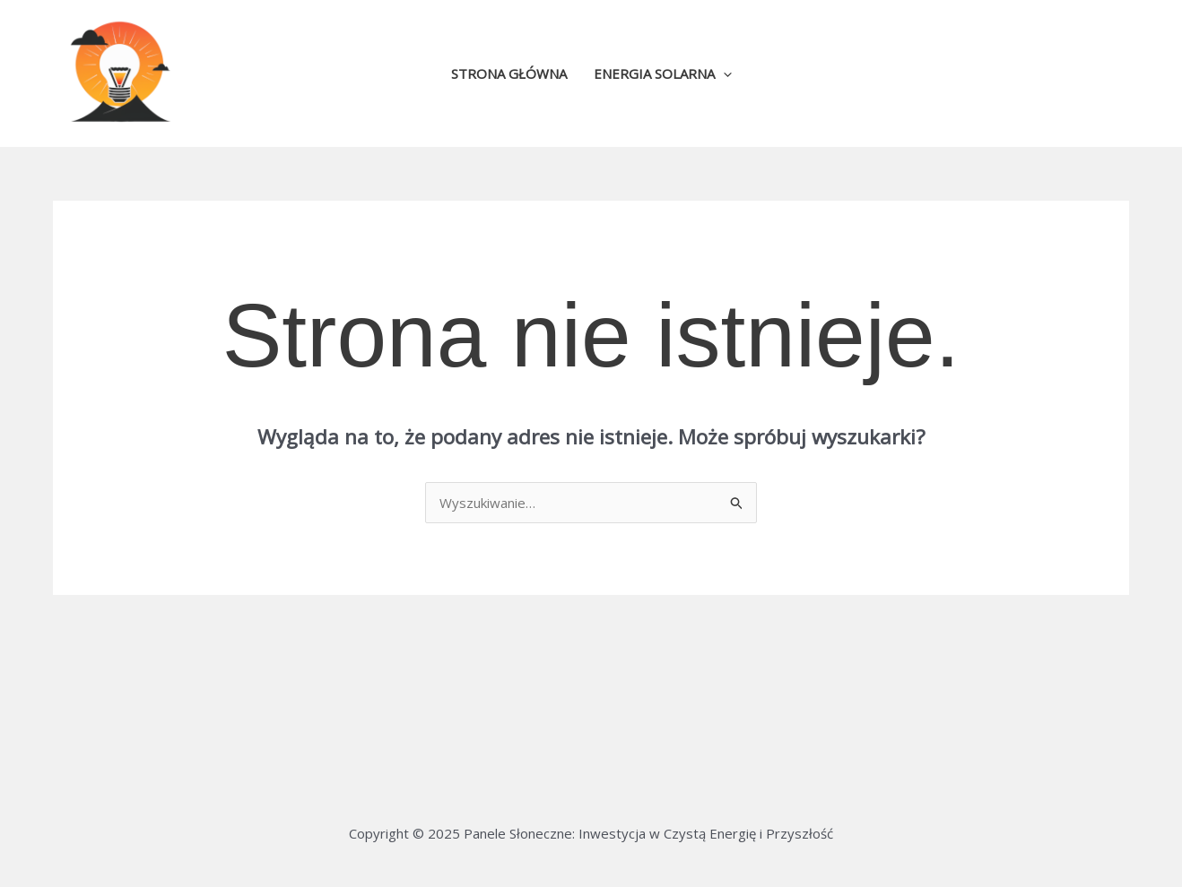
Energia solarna (663, 73)
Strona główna (509, 73)
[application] (723, 73)
